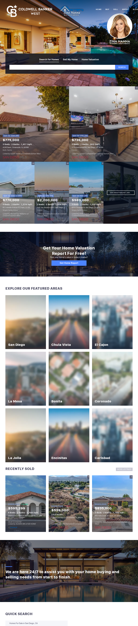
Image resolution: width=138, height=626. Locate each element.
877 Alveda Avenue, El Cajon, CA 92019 (17, 207)
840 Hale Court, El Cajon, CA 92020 (108, 516)
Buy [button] (107, 9)
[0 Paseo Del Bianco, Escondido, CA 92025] (69, 503)
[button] (122, 67)
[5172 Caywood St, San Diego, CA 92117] (86, 193)
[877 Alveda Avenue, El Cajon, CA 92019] (17, 193)
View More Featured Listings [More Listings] (121, 193)
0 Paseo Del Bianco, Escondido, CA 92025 (67, 518)
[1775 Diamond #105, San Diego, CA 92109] (103, 124)
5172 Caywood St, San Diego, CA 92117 (86, 207)
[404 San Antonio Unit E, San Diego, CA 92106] (51, 193)
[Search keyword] (62, 67)
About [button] (125, 9)
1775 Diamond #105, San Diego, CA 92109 (87, 147)
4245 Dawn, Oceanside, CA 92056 (16, 147)
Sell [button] (115, 9)
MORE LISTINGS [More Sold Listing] (124, 469)
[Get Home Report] (69, 263)
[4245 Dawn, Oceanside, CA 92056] (34, 124)
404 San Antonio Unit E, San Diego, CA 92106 (54, 207)
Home (98, 9)
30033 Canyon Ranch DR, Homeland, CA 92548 (26, 516)
